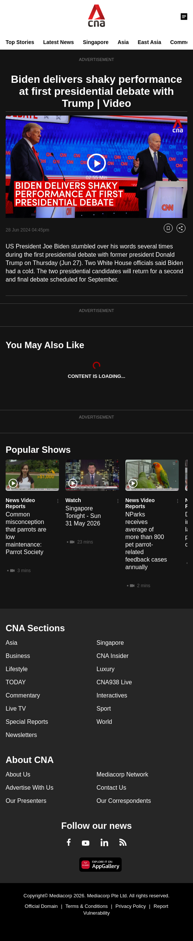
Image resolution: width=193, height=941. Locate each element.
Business (18, 656)
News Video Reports (20, 503)
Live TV (16, 708)
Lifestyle (17, 669)
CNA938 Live (114, 682)
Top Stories (20, 42)
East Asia (149, 42)
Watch (73, 500)
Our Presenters (26, 801)
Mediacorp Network (122, 774)
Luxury (105, 669)
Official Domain (41, 906)
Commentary (23, 695)
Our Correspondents (123, 801)
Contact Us (111, 787)
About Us (18, 774)
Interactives (111, 695)
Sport (103, 708)
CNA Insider (112, 656)
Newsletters (21, 735)
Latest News (58, 42)
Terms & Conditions (86, 906)
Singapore (96, 42)
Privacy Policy (131, 906)
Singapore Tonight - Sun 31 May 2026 (83, 516)
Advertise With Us (29, 787)
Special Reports (27, 722)
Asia (123, 42)
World (104, 722)
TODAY (16, 682)
